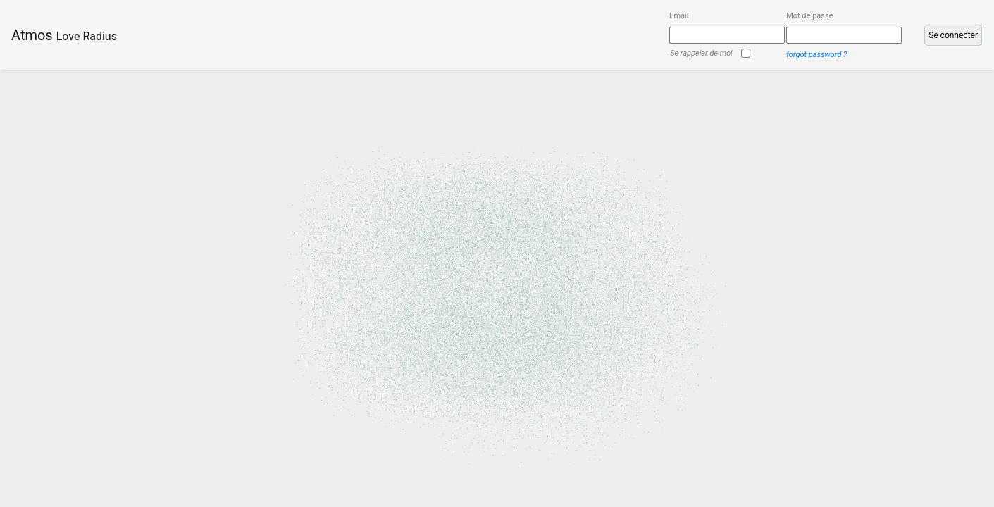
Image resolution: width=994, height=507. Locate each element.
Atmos (64, 35)
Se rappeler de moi (701, 53)
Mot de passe (809, 15)
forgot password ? (816, 54)
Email (678, 15)
